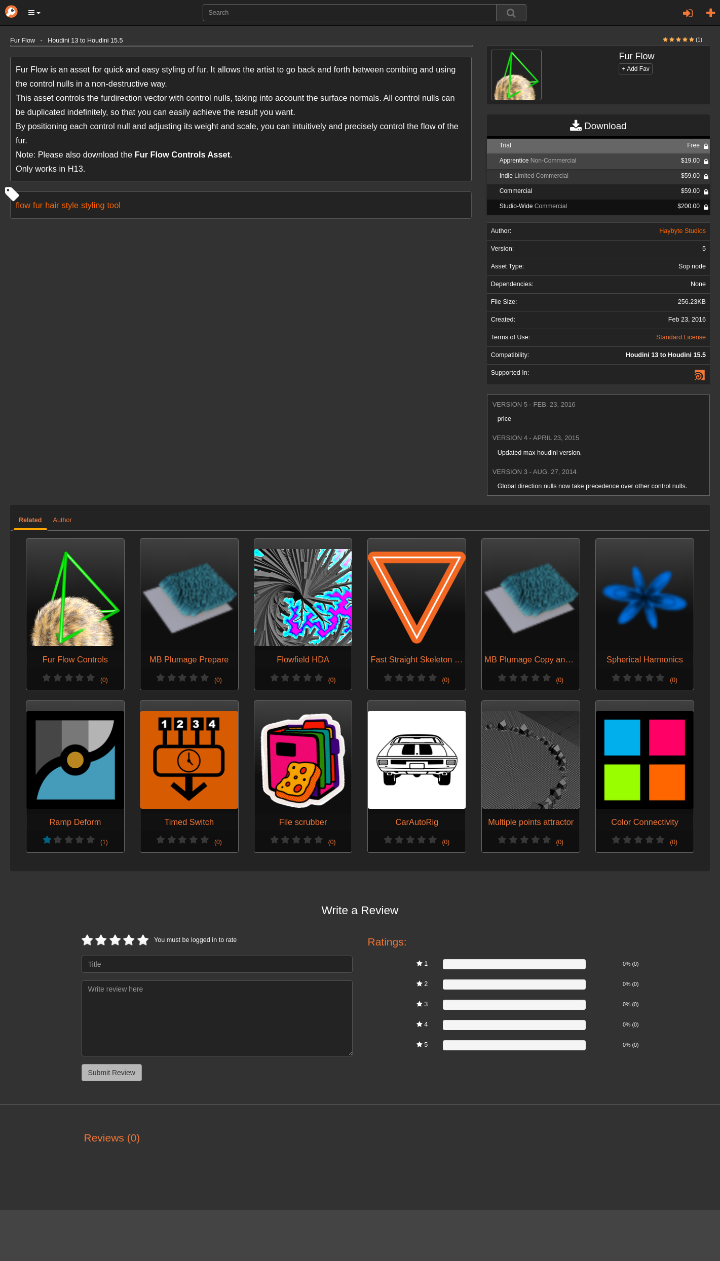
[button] (34, 12)
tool (113, 205)
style (70, 205)
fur (38, 205)
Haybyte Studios (682, 230)
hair (52, 205)
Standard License (681, 337)
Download (598, 126)
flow (23, 205)
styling (92, 205)
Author (62, 520)
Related (30, 520)
